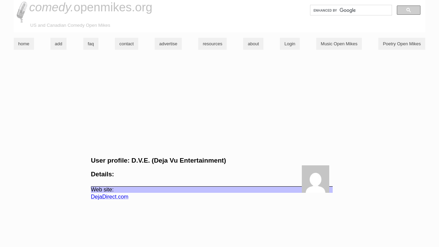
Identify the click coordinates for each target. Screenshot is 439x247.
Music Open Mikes (339, 43)
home (23, 43)
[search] (350, 10)
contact (126, 43)
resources (212, 43)
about (253, 43)
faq (91, 43)
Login (289, 43)
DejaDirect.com (109, 197)
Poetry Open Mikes (402, 43)
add (58, 43)
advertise (168, 43)
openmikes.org (90, 7)
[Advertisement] (219, 103)
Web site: (102, 189)
